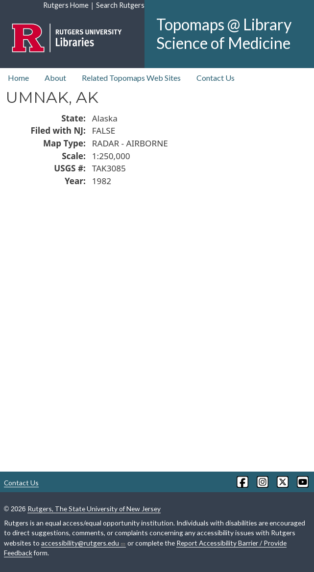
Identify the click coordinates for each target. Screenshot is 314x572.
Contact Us (215, 77)
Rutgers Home (66, 5)
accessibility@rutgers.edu (83, 543)
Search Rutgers (120, 5)
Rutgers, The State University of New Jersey (94, 508)
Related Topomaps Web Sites (131, 77)
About (55, 77)
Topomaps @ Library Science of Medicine (223, 33)
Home (18, 77)
